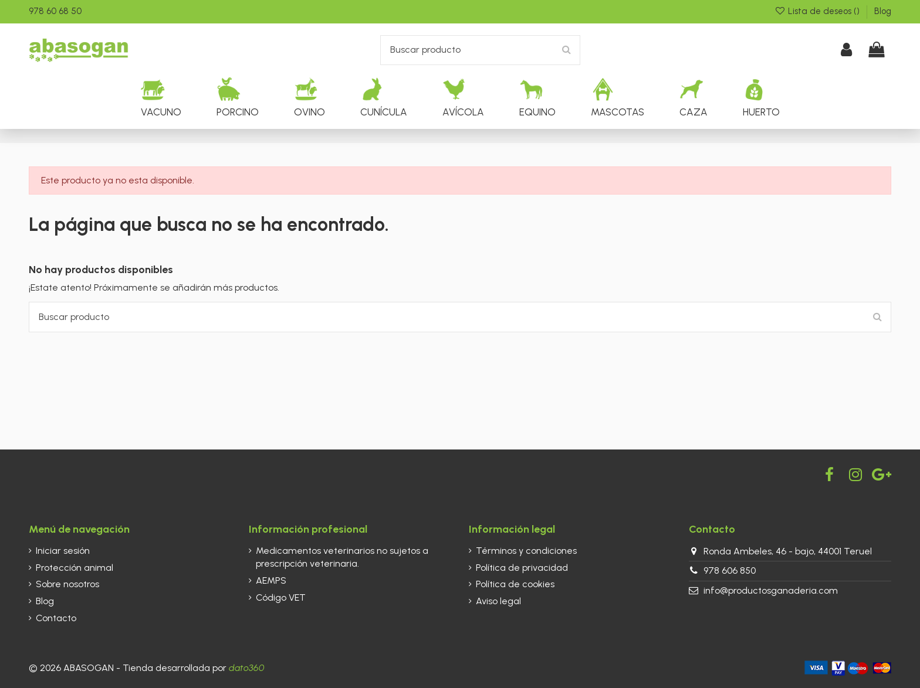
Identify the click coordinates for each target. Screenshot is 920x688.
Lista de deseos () (818, 11)
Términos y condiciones (526, 550)
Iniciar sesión (63, 550)
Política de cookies (515, 584)
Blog (882, 11)
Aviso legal (498, 601)
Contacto (56, 618)
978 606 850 (729, 570)
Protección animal (74, 567)
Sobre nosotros (67, 584)
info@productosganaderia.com (770, 590)
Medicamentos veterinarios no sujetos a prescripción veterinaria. (342, 557)
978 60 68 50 (55, 11)
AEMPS (271, 580)
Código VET (281, 597)
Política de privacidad (522, 567)
